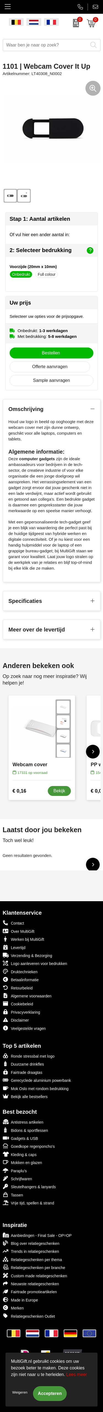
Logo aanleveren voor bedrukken (35, 963)
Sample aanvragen (51, 380)
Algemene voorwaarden (27, 995)
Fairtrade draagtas (22, 1072)
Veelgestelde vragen (24, 1028)
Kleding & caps (20, 1154)
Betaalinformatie (21, 979)
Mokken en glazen (22, 1162)
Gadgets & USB (20, 1138)
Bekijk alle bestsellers (25, 1096)
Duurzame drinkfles (23, 1063)
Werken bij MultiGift (23, 939)
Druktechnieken (20, 971)
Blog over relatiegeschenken (31, 1243)
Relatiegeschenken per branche (34, 1267)
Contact (13, 922)
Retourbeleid (18, 987)
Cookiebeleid (18, 1003)
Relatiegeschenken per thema (32, 1259)
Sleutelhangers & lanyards (29, 1186)
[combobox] (45, 45)
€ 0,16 (19, 791)
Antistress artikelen (23, 1121)
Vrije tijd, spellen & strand (28, 1202)
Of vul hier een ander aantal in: (40, 234)
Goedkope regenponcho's (29, 1146)
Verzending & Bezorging (27, 955)
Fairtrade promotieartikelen (30, 1291)
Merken (13, 1307)
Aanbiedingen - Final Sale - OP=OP (37, 1235)
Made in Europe (20, 1299)
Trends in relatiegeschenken (31, 1251)
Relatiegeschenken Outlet (29, 1316)
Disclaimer (16, 1019)
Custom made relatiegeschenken (35, 1275)
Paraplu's (15, 1170)
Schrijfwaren (17, 1178)
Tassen (13, 1194)
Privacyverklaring (21, 1011)
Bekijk (59, 790)
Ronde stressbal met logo (29, 1055)
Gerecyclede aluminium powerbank (37, 1080)
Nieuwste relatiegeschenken (31, 1283)
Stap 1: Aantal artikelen (40, 219)
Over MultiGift (19, 931)
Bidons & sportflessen (25, 1130)
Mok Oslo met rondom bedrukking (36, 1088)
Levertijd (14, 947)
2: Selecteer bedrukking (51, 250)
